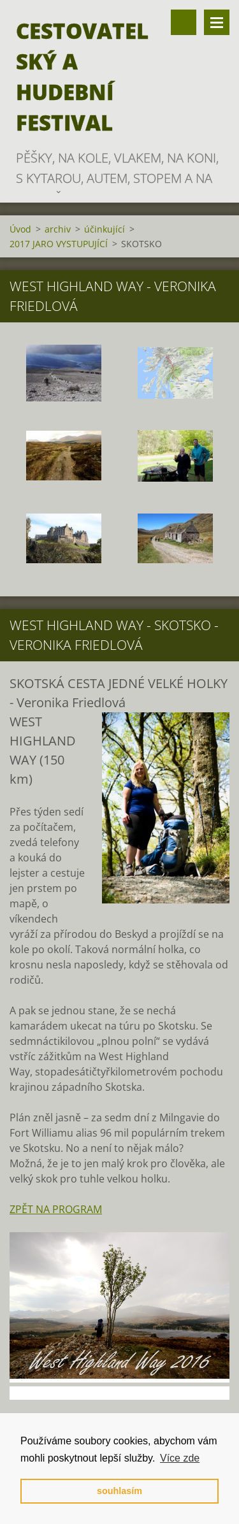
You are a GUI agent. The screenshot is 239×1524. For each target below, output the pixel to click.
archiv (58, 229)
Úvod (20, 229)
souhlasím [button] (119, 1491)
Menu (216, 22)
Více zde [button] (179, 1458)
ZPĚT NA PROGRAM (56, 1209)
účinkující (104, 229)
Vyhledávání (183, 22)
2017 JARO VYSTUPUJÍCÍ (59, 244)
